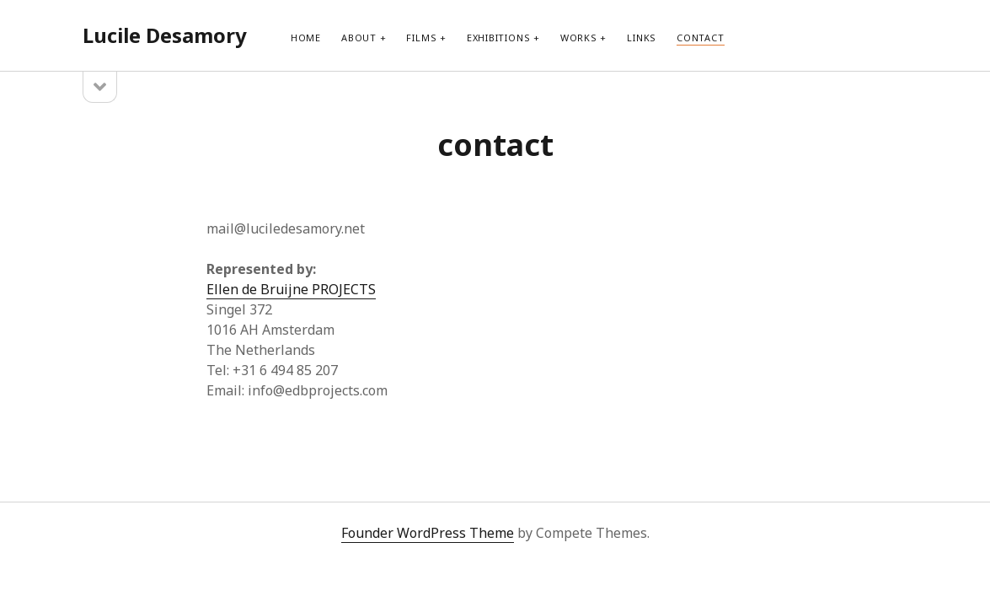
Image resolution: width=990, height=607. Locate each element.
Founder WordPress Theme (427, 533)
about (359, 37)
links (641, 37)
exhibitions (498, 37)
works (578, 37)
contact (700, 37)
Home (306, 37)
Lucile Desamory (165, 35)
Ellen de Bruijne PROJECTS (291, 289)
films (421, 37)
